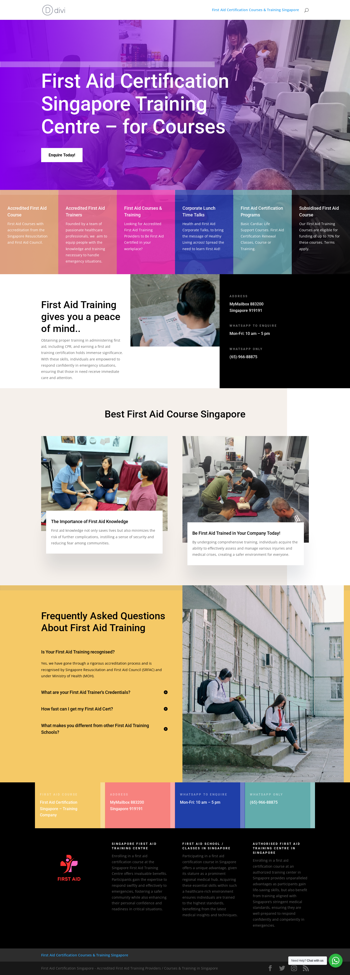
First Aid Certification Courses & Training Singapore (255, 10)
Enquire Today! (62, 155)
